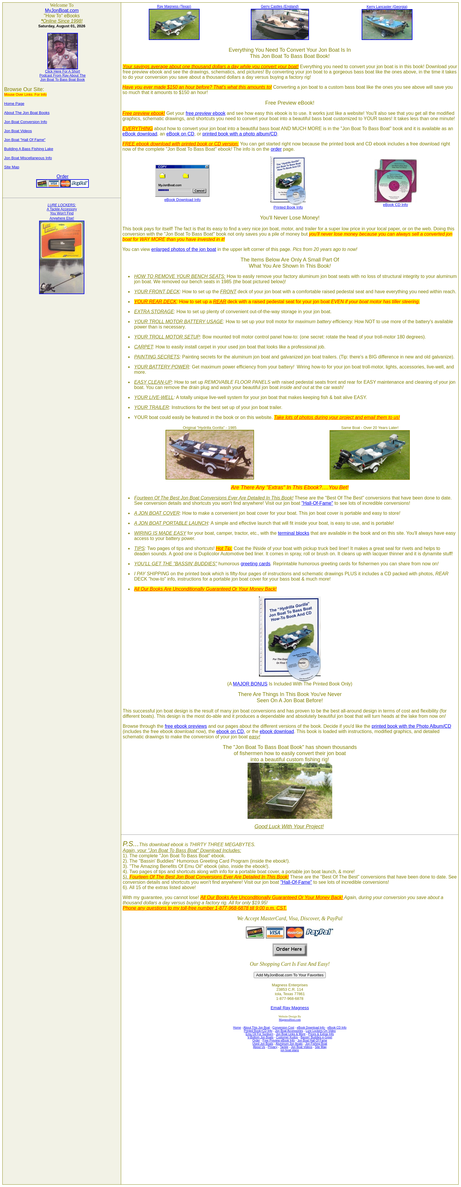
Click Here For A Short (62, 71)
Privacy (273, 1047)
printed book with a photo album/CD (239, 133)
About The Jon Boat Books (26, 112)
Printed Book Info (288, 207)
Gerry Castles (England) (280, 6)
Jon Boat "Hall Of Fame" (25, 140)
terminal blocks (293, 533)
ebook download (277, 731)
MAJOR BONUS (250, 683)
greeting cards (255, 563)
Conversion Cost (283, 1027)
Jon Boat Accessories (289, 1030)
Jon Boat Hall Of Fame (312, 1040)
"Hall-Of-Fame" (317, 503)
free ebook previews (186, 726)
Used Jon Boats (263, 1043)
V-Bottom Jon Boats (260, 1037)
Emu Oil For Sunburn (259, 1034)
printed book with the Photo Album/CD (411, 726)
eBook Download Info (182, 199)
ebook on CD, (230, 731)
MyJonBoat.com (62, 10)
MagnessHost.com (290, 1019)
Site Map (11, 167)
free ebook (205, 113)
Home (237, 1027)
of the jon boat (200, 249)
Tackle (284, 1047)
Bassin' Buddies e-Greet (316, 1037)
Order (62, 176)
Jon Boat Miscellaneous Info (28, 158)
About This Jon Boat (256, 1027)
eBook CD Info (395, 204)
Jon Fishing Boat (316, 1043)
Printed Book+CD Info (258, 1030)
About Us (259, 1047)
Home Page (14, 103)
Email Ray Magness (289, 1007)
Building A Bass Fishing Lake (28, 149)
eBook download (139, 133)
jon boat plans (289, 1050)
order (276, 149)
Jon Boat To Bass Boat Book (62, 80)
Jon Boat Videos (18, 131)
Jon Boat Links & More (290, 1034)
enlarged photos (168, 249)
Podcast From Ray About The (62, 75)
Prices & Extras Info (321, 1034)
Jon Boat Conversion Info (25, 122)
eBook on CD (180, 133)
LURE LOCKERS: (62, 205)
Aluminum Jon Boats (289, 1043)
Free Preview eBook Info (279, 1040)
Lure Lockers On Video (321, 1030)
